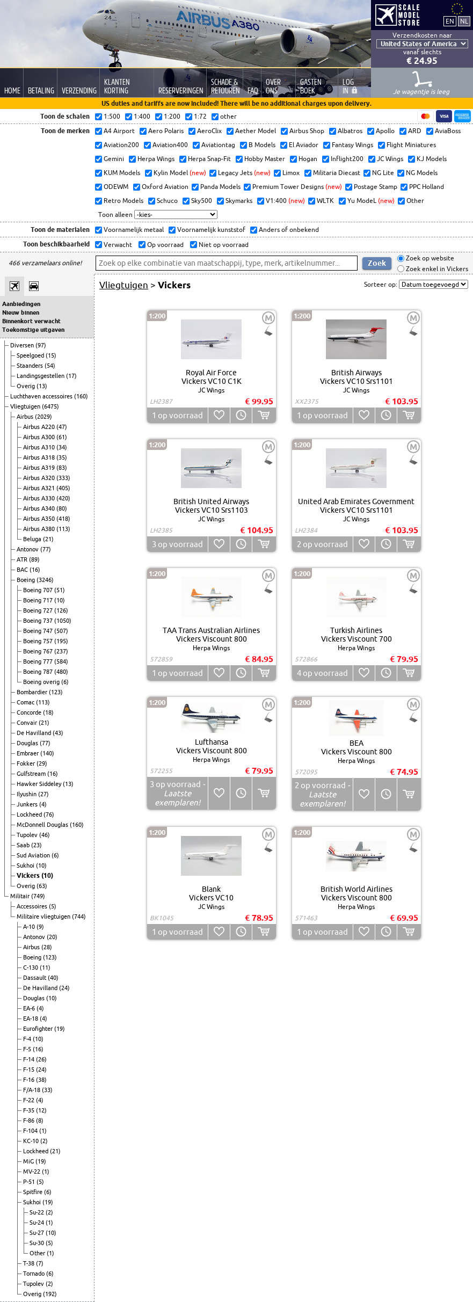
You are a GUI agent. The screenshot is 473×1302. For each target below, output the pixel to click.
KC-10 (31, 1141)
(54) (50, 365)
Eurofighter (38, 1028)
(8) (39, 1120)
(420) (63, 498)
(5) (52, 906)
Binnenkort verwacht (31, 321)
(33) (47, 1090)
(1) (43, 1131)
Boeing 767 (38, 651)
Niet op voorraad (223, 244)
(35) (61, 457)
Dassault (35, 977)
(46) (44, 835)
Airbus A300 (39, 437)
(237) (61, 651)
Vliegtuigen (26, 406)
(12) (41, 1110)
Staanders (31, 365)
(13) (42, 386)
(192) (50, 1294)
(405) (63, 488)
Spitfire (33, 1192)
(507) (61, 631)
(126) (61, 610)
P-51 (30, 1182)
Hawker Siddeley (40, 784)
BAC (23, 569)
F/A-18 (32, 1090)
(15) (51, 355)
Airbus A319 (39, 467)
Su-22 (38, 1212)
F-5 (28, 1049)
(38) (41, 1079)
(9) (40, 926)
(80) (61, 508)
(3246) (45, 580)
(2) (44, 1141)
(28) (46, 947)
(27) (43, 794)
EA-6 (30, 1008)
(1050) (62, 620)
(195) (61, 641)
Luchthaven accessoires (42, 396)
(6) (65, 682)
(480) (61, 671)
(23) (36, 845)
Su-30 (38, 1243)
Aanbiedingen (21, 304)
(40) (53, 977)
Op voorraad (164, 244)
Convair (28, 722)
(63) (42, 886)
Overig (27, 386)
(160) (81, 396)
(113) (63, 529)
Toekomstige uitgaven (33, 329)
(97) (40, 345)
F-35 (29, 1110)
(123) (56, 692)
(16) (35, 569)
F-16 (29, 1079)
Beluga (33, 539)
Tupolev (28, 835)
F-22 (29, 1100)
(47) (61, 427)
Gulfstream (32, 773)
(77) (45, 549)
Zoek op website (429, 258)
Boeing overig (42, 682)
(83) (61, 467)
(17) (71, 376)
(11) (45, 967)
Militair (20, 896)
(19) (59, 1028)
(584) (61, 661)
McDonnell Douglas (43, 824)
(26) (41, 1059)
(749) (38, 896)
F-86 (29, 1120)
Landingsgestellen (41, 376)
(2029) (43, 416)
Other (38, 1253)
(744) (79, 916)
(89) (34, 559)
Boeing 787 (38, 671)
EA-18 (31, 1018)
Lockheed (30, 814)
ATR (23, 559)
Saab (24, 845)
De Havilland (35, 733)
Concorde (30, 712)
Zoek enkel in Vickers (436, 268)
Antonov (28, 549)
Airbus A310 (39, 447)
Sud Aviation (34, 855)
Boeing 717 (38, 600)
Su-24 (38, 1222)
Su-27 (38, 1233)
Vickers (29, 875)
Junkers (28, 804)
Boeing (27, 580)
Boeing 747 (38, 631)
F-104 (31, 1131)
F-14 (29, 1059)
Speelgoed (31, 355)
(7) (39, 1263)
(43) (58, 733)
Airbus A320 (39, 478)
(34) (61, 447)
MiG (29, 1161)
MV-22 (32, 1171)
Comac (26, 702)
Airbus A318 (39, 457)
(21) (48, 539)
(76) (48, 814)
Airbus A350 (39, 518)
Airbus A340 (39, 508)
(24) (64, 988)
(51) (59, 590)
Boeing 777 (38, 661)
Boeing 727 (38, 610)
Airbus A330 (39, 498)
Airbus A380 (39, 529)
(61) (61, 437)
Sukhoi (26, 865)
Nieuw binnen (20, 312)
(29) (42, 763)
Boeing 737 (38, 620)
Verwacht (117, 244)
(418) (63, 518)
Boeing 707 (38, 590)
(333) (63, 478)
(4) (43, 804)
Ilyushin (27, 794)
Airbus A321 (39, 488)
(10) (59, 600)
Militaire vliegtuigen (44, 916)
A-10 (30, 926)
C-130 (31, 967)
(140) (47, 753)
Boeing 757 (38, 641)
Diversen (22, 345)
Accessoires (33, 906)
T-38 (29, 1263)
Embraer (28, 753)
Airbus (26, 416)
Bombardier (33, 692)
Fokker (27, 763)
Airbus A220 (39, 427)
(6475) (50, 406)
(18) (48, 712)
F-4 (28, 1039)
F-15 (29, 1069)
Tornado (34, 1273)
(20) (52, 937)
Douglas (28, 743)
